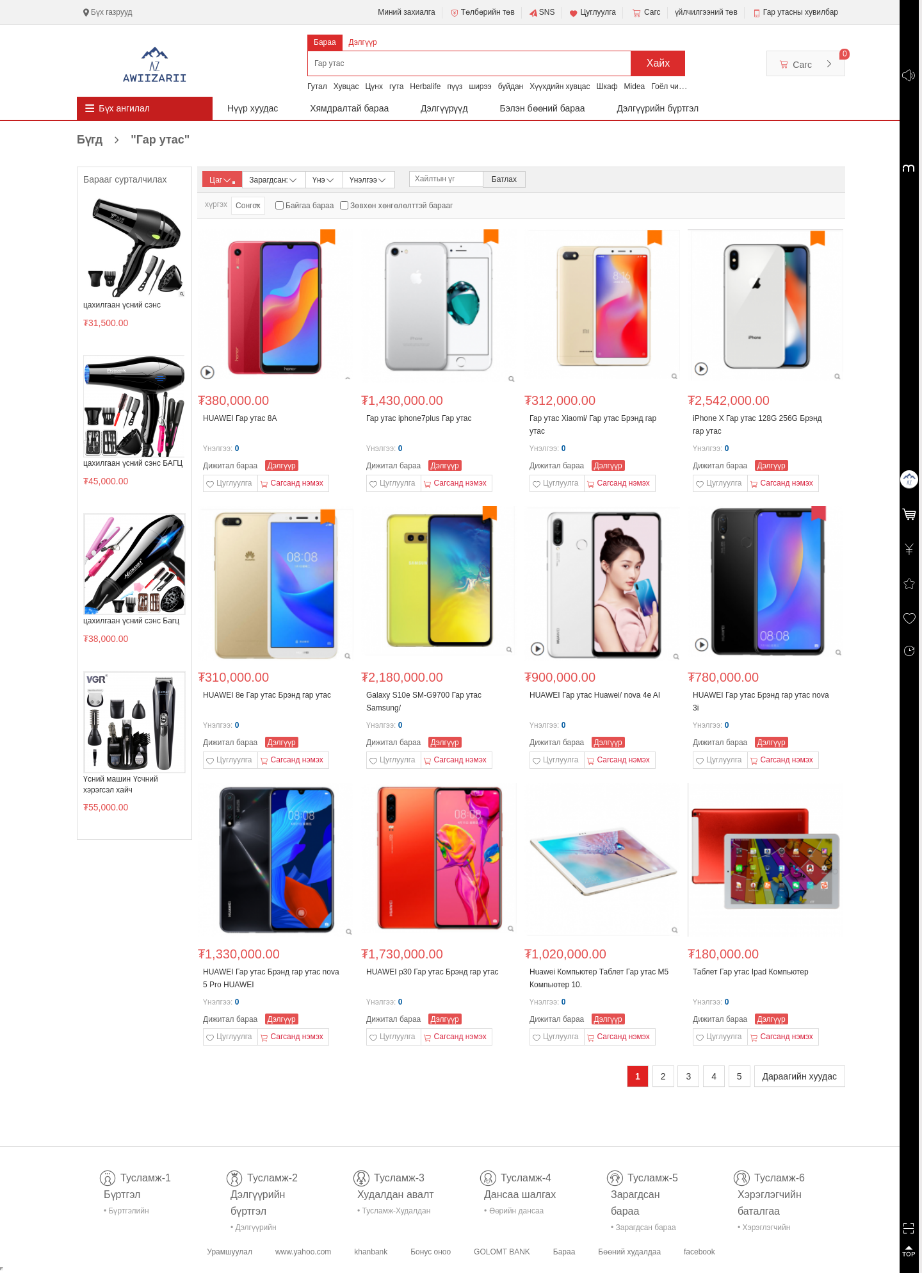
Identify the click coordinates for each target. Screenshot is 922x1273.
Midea (634, 86)
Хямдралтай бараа (349, 108)
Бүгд (133, 139)
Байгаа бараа (310, 205)
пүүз (454, 86)
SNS (542, 12)
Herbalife (425, 86)
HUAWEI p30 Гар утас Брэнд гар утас (432, 971)
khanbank (370, 1251)
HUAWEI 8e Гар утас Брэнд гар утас (267, 695)
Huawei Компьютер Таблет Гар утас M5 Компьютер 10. (599, 978)
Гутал (317, 86)
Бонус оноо (430, 1251)
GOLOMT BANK (502, 1251)
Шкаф (607, 86)
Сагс (645, 12)
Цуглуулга (592, 12)
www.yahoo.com (303, 1251)
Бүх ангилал (124, 108)
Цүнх (374, 86)
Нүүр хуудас (252, 108)
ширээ (480, 86)
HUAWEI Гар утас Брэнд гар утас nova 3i (761, 701)
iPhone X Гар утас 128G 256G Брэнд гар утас (757, 425)
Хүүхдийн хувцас (560, 86)
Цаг (222, 180)
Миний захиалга (406, 12)
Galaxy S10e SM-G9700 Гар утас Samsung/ (423, 701)
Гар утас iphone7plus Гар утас (418, 418)
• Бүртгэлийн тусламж (126, 1213)
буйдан (511, 86)
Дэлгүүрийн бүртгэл (658, 108)
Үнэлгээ (368, 179)
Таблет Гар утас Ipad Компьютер (751, 971)
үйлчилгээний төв (706, 12)
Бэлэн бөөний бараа (542, 108)
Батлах (504, 179)
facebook (699, 1251)
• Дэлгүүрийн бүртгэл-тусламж (260, 1229)
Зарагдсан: (273, 179)
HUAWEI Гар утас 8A (240, 418)
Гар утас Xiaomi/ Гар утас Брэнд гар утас (593, 425)
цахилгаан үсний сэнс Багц (131, 620)
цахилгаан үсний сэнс (122, 304)
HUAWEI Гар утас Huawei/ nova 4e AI (595, 695)
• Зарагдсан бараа (643, 1227)
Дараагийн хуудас (800, 1076)
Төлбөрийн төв (482, 12)
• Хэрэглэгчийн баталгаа (764, 1229)
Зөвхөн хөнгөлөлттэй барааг (401, 205)
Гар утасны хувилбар (800, 12)
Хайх (658, 63)
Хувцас (346, 86)
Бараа (325, 42)
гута (396, 86)
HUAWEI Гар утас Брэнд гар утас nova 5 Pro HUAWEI (271, 978)
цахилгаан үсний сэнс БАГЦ (132, 463)
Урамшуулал (229, 1251)
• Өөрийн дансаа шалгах (514, 1213)
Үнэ (324, 179)
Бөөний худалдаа (629, 1251)
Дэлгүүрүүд (444, 108)
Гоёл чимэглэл (677, 86)
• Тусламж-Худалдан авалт (393, 1213)
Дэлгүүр (363, 42)
